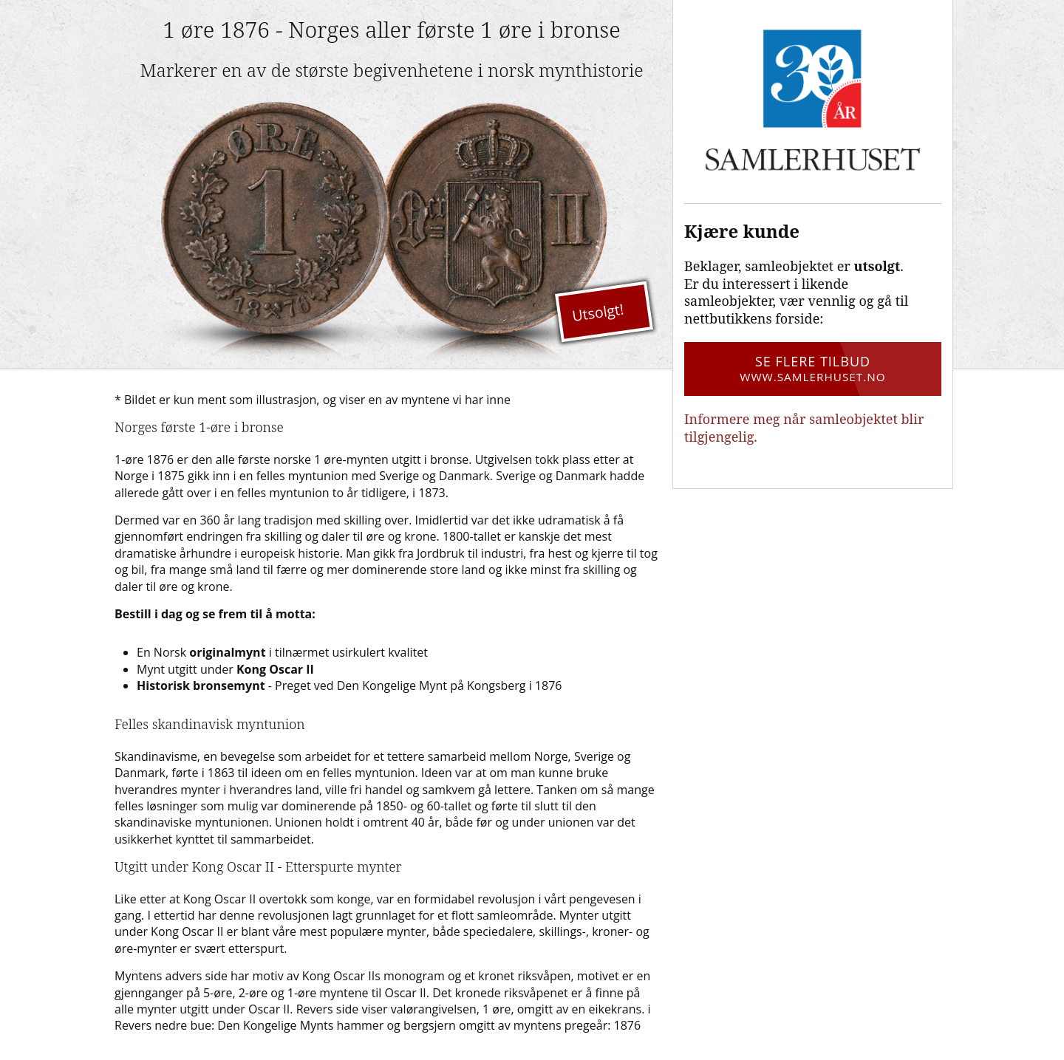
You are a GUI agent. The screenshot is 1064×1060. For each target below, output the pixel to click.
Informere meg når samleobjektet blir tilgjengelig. (804, 427)
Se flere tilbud (812, 368)
